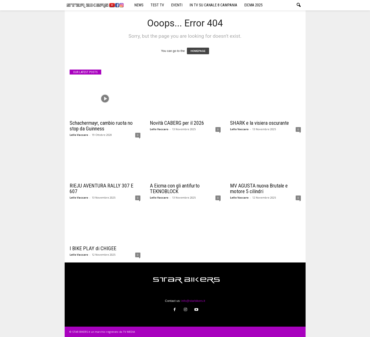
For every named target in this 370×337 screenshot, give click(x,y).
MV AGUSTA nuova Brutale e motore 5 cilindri (259, 188)
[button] (298, 5)
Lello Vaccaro (79, 135)
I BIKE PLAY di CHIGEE (93, 248)
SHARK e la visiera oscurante (259, 123)
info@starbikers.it (193, 301)
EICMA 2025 (253, 5)
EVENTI (176, 5)
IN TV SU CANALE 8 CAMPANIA (213, 5)
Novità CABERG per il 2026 (177, 123)
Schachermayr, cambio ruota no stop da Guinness (101, 126)
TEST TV (157, 5)
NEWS (138, 5)
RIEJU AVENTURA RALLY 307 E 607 (101, 188)
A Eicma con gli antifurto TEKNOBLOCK (175, 188)
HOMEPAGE (197, 51)
